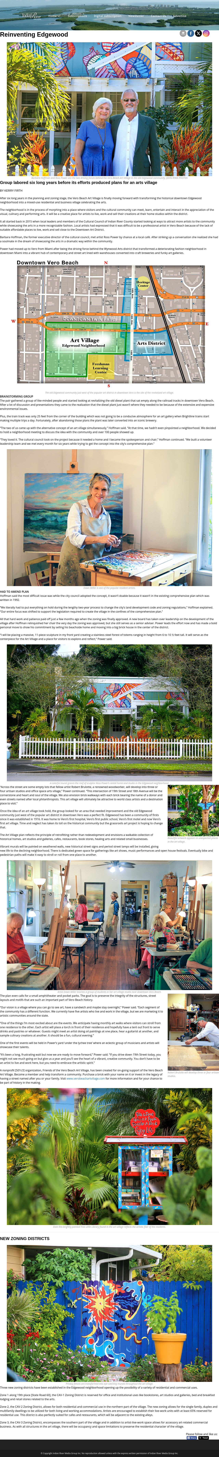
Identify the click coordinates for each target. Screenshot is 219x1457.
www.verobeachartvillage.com (86, 1078)
